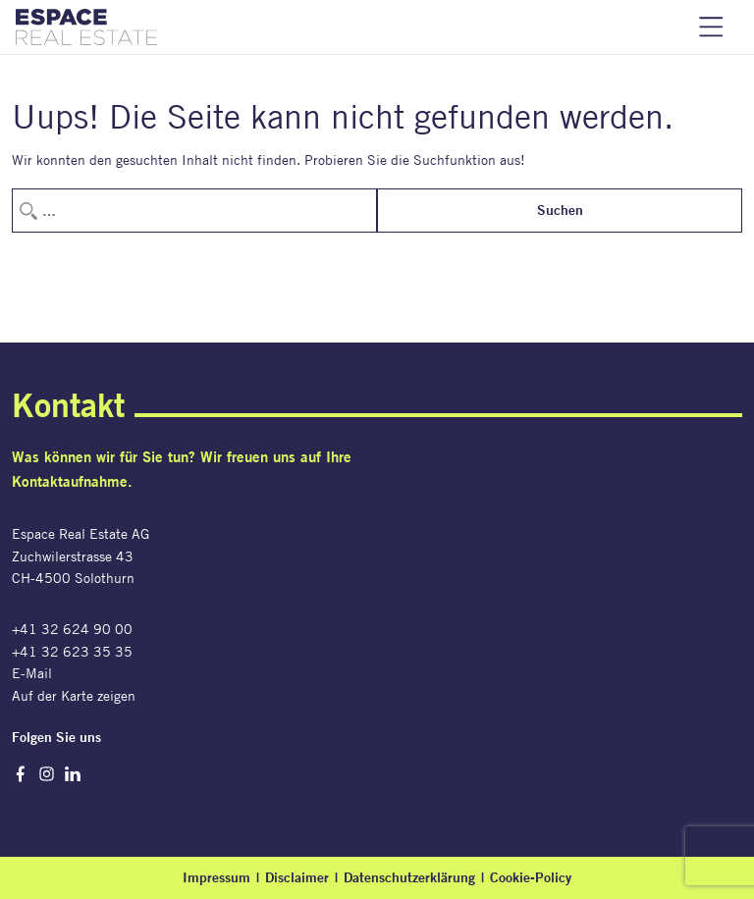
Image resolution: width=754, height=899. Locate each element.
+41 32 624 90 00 (72, 628)
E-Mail (32, 672)
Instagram (46, 774)
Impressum (216, 877)
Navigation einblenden (711, 27)
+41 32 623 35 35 (72, 651)
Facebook (20, 774)
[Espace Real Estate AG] (86, 27)
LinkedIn (73, 774)
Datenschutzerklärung (409, 877)
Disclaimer (297, 877)
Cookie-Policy (530, 877)
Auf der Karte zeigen (73, 695)
